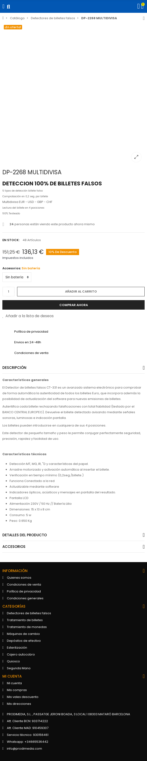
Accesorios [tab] (13, 546)
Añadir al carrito (81, 291)
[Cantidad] (8, 291)
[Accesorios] (16, 277)
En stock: (10, 240)
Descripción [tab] (14, 367)
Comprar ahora (73, 305)
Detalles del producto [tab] (24, 534)
